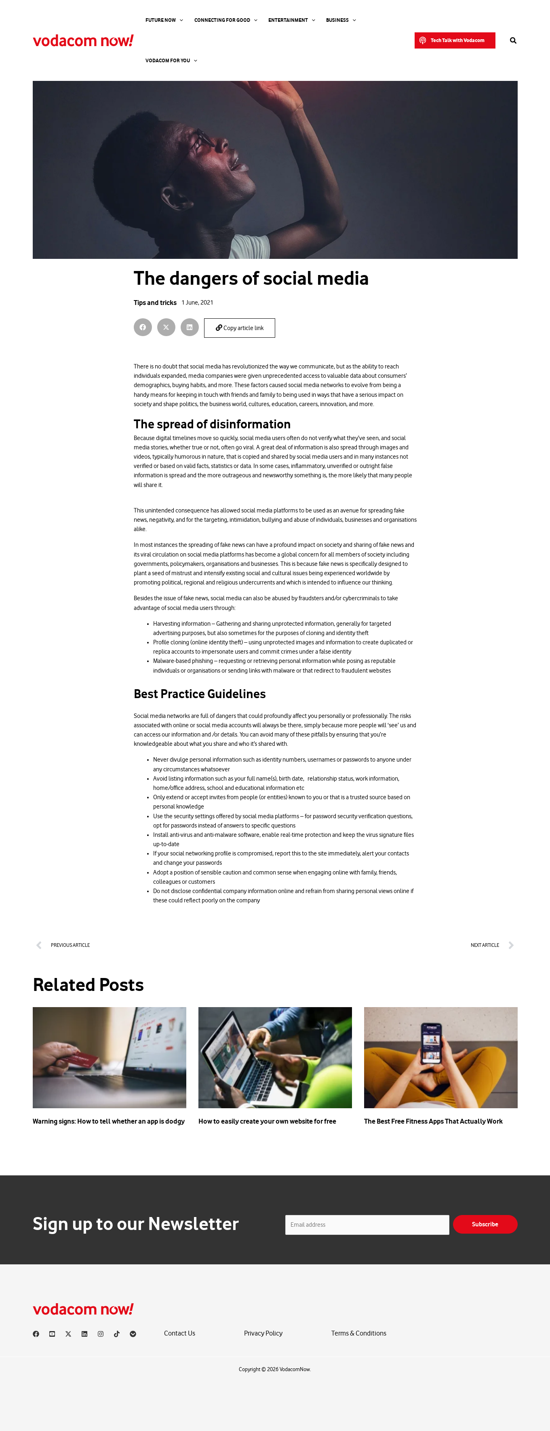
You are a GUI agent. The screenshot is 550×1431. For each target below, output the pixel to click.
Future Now (160, 20)
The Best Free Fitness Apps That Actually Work (433, 1121)
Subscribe (485, 1224)
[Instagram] (100, 1334)
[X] (68, 1334)
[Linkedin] (84, 1334)
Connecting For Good (216, 20)
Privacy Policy (263, 1334)
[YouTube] (52, 1334)
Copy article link (239, 328)
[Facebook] (36, 1334)
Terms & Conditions (358, 1334)
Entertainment (277, 20)
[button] (455, 20)
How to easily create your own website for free (267, 1121)
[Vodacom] (133, 1334)
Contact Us (179, 1334)
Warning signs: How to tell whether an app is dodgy (109, 1121)
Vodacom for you (369, 20)
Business (322, 20)
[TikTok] (117, 1334)
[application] (175, 20)
